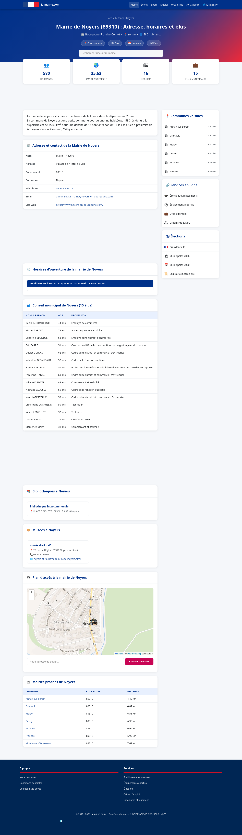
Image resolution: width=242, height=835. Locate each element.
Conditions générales (31, 783)
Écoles (144, 4)
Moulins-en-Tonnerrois (38, 743)
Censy (29, 721)
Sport (154, 4)
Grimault (31, 706)
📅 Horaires (134, 43)
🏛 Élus (115, 43)
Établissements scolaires (137, 777)
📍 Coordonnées (93, 43)
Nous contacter (28, 777)
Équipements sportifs (179, 205)
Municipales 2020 (177, 265)
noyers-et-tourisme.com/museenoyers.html (57, 559)
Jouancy (30, 729)
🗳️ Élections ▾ (210, 5)
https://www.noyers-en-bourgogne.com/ (79, 205)
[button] (93, 622)
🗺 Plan (154, 43)
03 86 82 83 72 (64, 188)
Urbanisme (177, 4)
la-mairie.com (98, 814)
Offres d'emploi (175, 214)
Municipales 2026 (177, 256)
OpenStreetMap (134, 654)
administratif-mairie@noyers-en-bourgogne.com (84, 197)
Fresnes (30, 736)
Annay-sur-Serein (35, 699)
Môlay (29, 714)
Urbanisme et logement (136, 800)
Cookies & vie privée (30, 789)
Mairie (134, 4)
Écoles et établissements (181, 196)
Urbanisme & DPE (177, 223)
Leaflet (119, 654)
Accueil (112, 18)
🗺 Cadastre (192, 4)
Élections (129, 789)
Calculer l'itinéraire (139, 662)
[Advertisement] (121, 96)
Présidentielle (174, 247)
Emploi (164, 4)
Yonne (121, 18)
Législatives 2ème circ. (179, 274)
